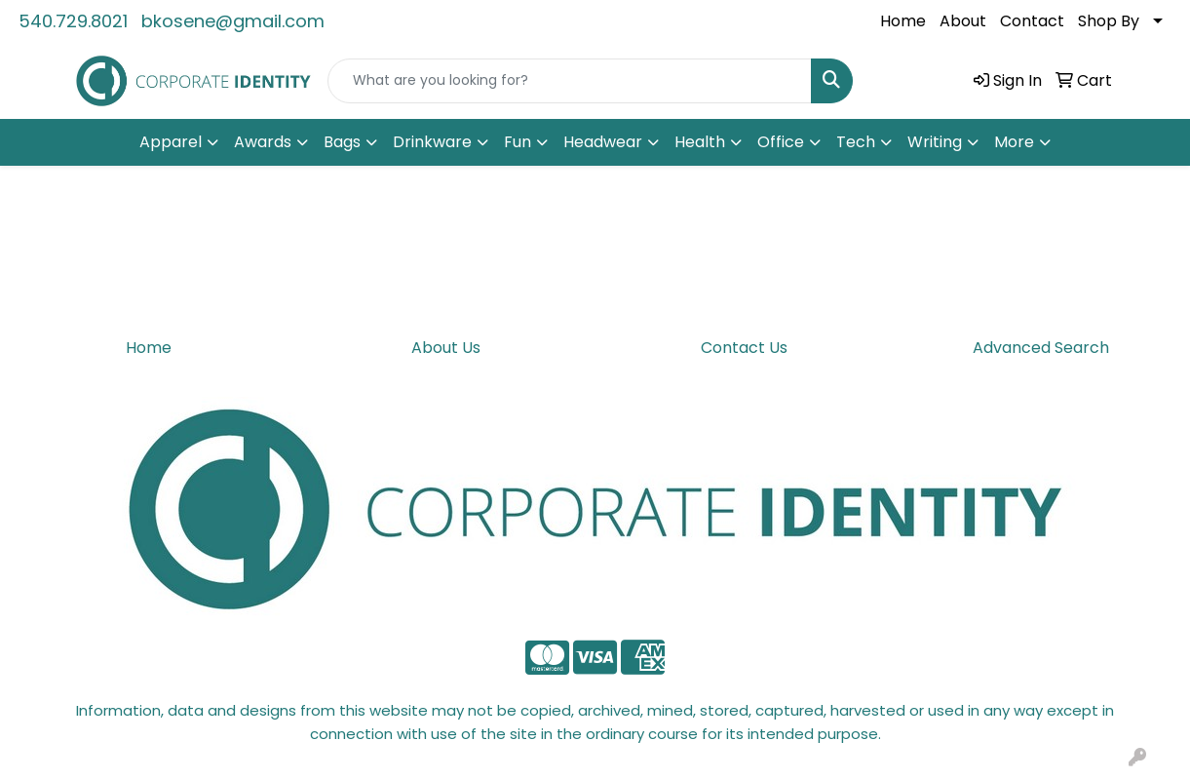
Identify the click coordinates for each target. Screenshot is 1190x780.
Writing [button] (934, 142)
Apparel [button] (170, 142)
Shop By (1108, 21)
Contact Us (744, 347)
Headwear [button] (602, 142)
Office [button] (780, 142)
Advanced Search (1041, 347)
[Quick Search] (569, 80)
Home (903, 21)
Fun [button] (517, 142)
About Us (445, 347)
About (963, 21)
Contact (1032, 21)
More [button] (1014, 142)
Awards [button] (262, 142)
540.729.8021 (73, 21)
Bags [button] (342, 142)
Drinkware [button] (432, 142)
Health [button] (699, 142)
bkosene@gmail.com (233, 21)
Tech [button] (855, 142)
